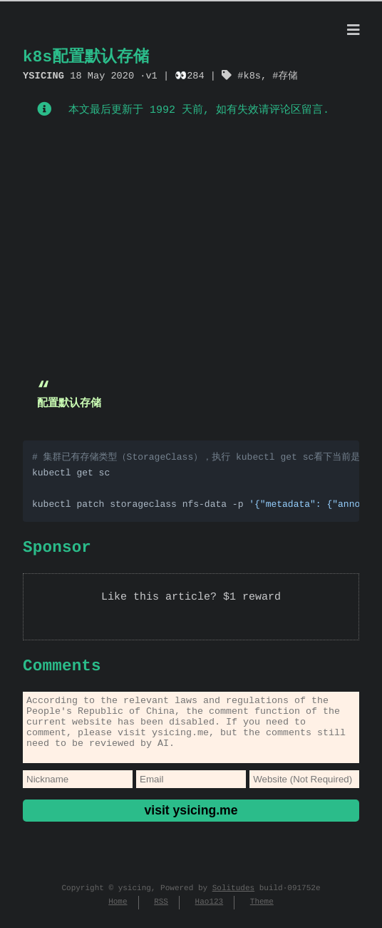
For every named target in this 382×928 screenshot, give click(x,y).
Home (117, 913)
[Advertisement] (191, 252)
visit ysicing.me (190, 821)
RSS (161, 913)
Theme (262, 913)
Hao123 (209, 913)
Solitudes (233, 899)
